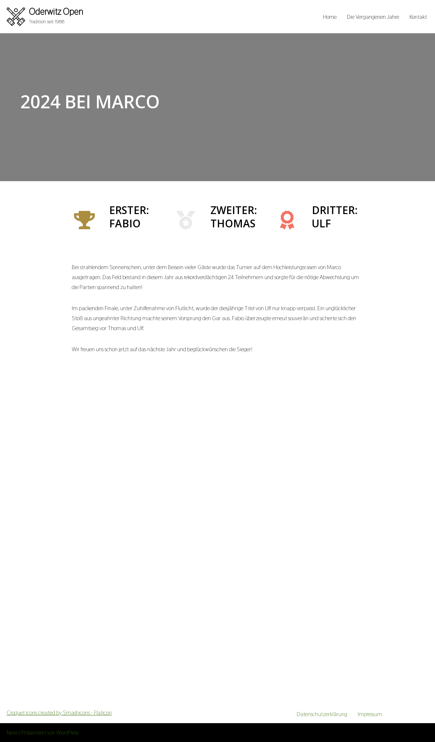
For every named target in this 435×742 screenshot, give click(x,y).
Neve (12, 732)
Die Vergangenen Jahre (373, 17)
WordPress (67, 732)
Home (330, 17)
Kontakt (418, 17)
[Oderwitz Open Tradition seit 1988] (45, 17)
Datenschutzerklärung (322, 714)
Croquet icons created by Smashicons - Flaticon (59, 712)
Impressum (370, 714)
